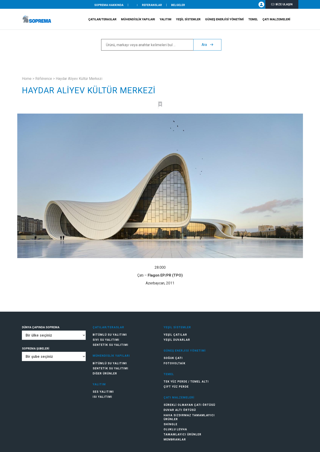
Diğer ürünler (105, 373)
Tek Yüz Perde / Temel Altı (186, 381)
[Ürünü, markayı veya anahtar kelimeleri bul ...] (147, 46)
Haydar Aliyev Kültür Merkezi (79, 78)
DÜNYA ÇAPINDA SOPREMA (40, 327)
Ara (207, 46)
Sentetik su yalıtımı (110, 345)
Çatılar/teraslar (102, 21)
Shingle (170, 424)
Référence (43, 78)
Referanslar (152, 5)
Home (27, 78)
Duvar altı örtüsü (180, 410)
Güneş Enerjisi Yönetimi (224, 21)
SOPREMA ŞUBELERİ (35, 348)
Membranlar (175, 439)
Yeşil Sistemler (188, 21)
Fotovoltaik (174, 363)
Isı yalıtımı (102, 396)
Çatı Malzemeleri (276, 21)
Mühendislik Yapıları (138, 21)
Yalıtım (165, 21)
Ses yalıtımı (103, 391)
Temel (253, 21)
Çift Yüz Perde (176, 386)
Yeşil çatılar (175, 334)
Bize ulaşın (282, 5)
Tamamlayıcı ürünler (182, 434)
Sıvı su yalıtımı (106, 339)
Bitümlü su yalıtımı (110, 334)
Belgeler (178, 5)
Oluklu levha (175, 429)
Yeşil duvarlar (177, 339)
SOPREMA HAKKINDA (108, 5)
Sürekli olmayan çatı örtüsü (189, 405)
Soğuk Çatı (173, 358)
